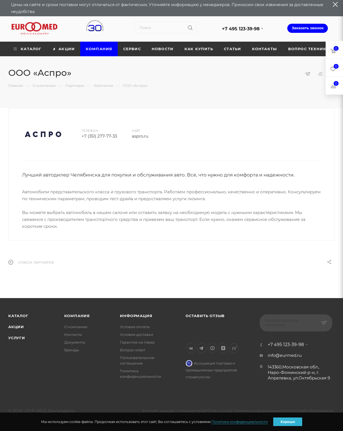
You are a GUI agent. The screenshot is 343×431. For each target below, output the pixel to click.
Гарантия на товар (137, 342)
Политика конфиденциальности (261, 411)
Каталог (18, 316)
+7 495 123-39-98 (241, 28)
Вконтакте (191, 348)
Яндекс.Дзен (223, 348)
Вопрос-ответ (132, 350)
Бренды (71, 350)
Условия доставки (136, 334)
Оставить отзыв (205, 316)
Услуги (16, 338)
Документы (74, 342)
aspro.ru (140, 136)
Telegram (202, 348)
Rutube (234, 348)
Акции (16, 327)
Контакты (73, 334)
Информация (136, 316)
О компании (75, 327)
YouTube (212, 348)
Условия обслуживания (313, 411)
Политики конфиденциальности (239, 422)
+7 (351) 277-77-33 (99, 136)
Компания (77, 316)
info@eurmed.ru (285, 355)
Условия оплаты (135, 327)
